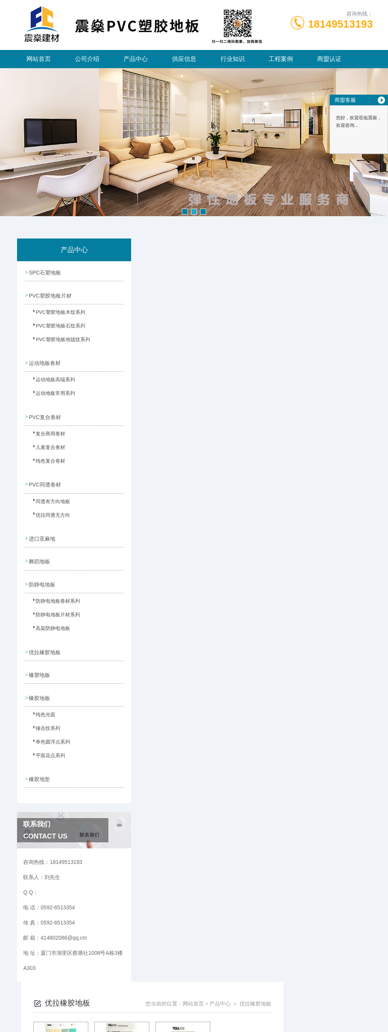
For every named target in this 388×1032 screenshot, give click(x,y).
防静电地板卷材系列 (52, 594)
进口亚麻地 (42, 531)
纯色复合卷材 (45, 459)
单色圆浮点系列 (48, 730)
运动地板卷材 (45, 360)
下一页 (264, 371)
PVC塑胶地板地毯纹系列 (57, 340)
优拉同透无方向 (48, 511)
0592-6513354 (143, 996)
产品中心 (136, 59)
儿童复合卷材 (45, 445)
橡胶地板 (39, 684)
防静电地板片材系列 (52, 607)
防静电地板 (42, 574)
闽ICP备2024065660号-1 (242, 1008)
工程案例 (281, 59)
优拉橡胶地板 (45, 641)
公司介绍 (87, 59)
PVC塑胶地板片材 (50, 293)
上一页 (220, 371)
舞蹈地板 (39, 553)
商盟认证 (329, 59)
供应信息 (184, 59)
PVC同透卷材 (45, 478)
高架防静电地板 (48, 621)
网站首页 (39, 59)
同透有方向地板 (48, 498)
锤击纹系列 (43, 717)
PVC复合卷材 (45, 412)
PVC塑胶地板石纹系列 (55, 326)
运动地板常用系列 (50, 393)
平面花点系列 (45, 744)
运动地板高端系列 (50, 379)
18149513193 (340, 24)
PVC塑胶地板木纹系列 (55, 313)
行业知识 (233, 59)
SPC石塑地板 (45, 272)
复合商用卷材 (45, 432)
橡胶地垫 (39, 764)
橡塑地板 (39, 662)
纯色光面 (41, 703)
